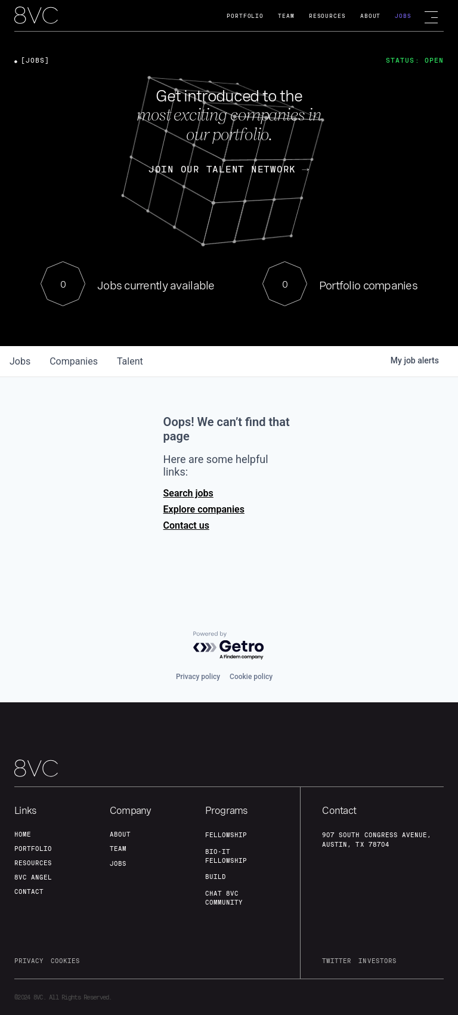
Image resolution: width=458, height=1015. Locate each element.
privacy (29, 960)
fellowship (226, 834)
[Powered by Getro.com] (229, 646)
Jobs (403, 16)
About (370, 16)
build (215, 876)
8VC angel (33, 877)
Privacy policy (198, 676)
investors (377, 960)
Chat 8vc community (224, 898)
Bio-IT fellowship (226, 856)
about (120, 834)
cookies (65, 960)
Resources (327, 16)
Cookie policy (251, 676)
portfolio (33, 848)
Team (286, 16)
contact (29, 891)
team (118, 848)
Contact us (186, 525)
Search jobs (188, 493)
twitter (336, 960)
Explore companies (204, 509)
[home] (36, 16)
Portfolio (245, 16)
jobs (20, 361)
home (22, 834)
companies (73, 361)
